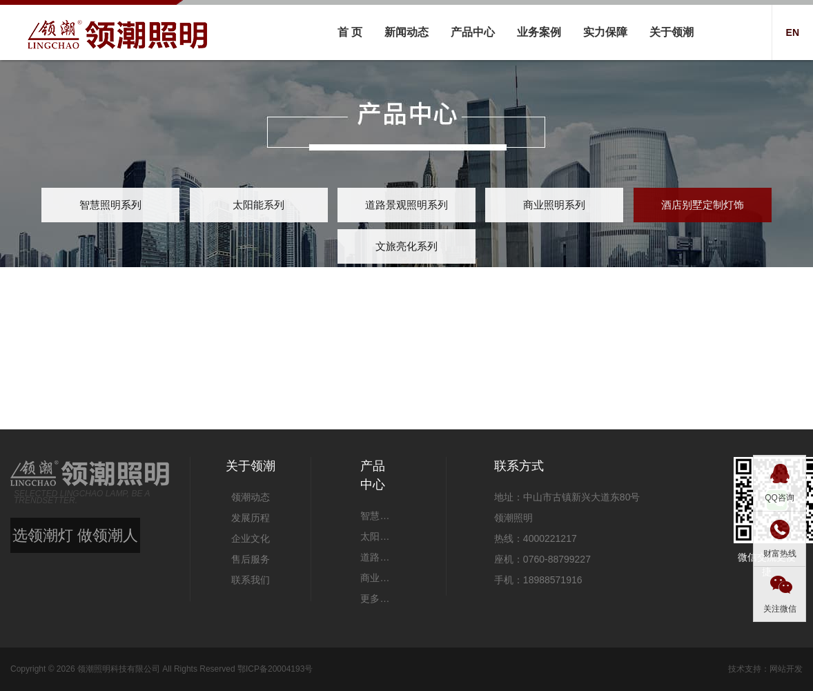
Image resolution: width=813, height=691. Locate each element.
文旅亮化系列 (406, 246)
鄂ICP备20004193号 (275, 669)
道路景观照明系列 (406, 205)
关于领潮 (671, 32)
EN (792, 32)
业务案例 (539, 32)
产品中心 (473, 32)
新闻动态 (406, 32)
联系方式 (519, 466)
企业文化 (250, 538)
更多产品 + (378, 598)
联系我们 (250, 579)
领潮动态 (250, 497)
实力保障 (605, 32)
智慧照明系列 (110, 205)
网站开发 (786, 669)
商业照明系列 (554, 205)
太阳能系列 (258, 205)
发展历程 (250, 517)
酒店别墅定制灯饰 (702, 205)
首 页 (349, 32)
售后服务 (250, 559)
